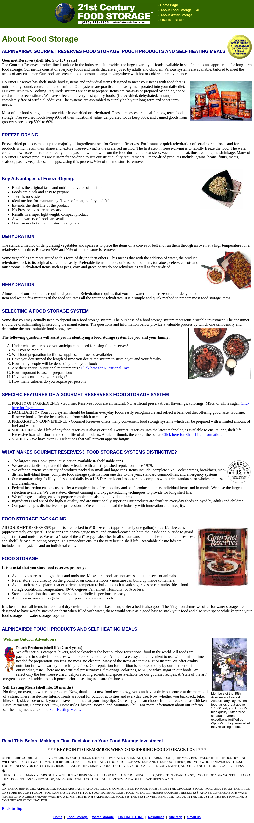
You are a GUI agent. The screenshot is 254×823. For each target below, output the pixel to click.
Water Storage (103, 817)
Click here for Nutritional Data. (106, 368)
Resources (156, 817)
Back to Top (12, 808)
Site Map (175, 817)
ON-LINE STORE (131, 817)
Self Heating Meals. (65, 709)
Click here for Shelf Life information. (192, 434)
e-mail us (194, 817)
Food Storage (77, 817)
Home (57, 817)
